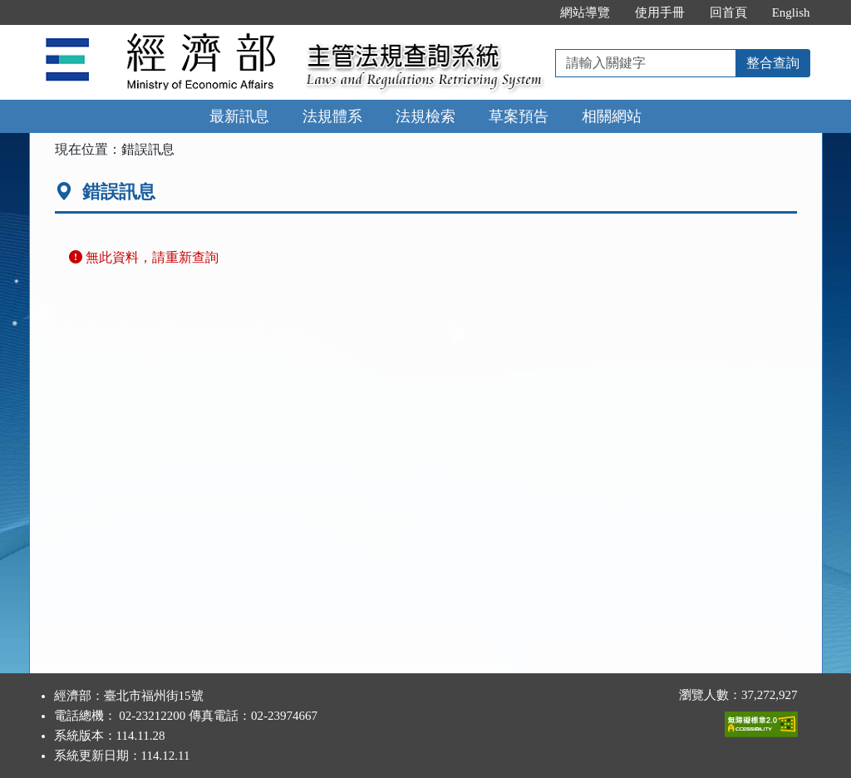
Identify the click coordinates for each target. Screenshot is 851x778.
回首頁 (728, 12)
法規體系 (332, 116)
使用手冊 (660, 12)
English (791, 12)
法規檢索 (425, 116)
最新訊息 (239, 116)
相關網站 (612, 116)
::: (529, 12)
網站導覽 (585, 12)
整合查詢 (772, 63)
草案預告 (518, 116)
